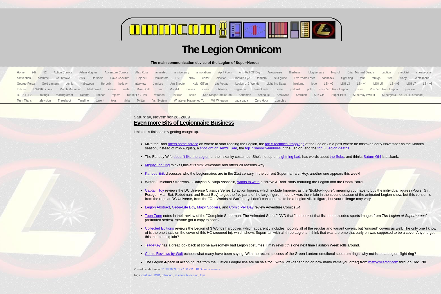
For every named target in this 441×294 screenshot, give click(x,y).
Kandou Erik (155, 173)
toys (202, 275)
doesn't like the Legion (192, 156)
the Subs (337, 156)
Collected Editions (159, 228)
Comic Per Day (241, 207)
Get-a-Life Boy (183, 207)
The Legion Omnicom (232, 49)
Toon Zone (153, 216)
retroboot (167, 275)
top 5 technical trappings (284, 144)
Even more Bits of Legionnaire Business (184, 122)
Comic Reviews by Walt (164, 254)
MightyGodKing (157, 165)
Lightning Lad (289, 156)
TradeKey (153, 245)
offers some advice (183, 144)
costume (146, 275)
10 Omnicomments (208, 269)
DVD (157, 275)
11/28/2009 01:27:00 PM (177, 269)
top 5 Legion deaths (333, 148)
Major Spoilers (208, 207)
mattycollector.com (383, 262)
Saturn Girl (372, 156)
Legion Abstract (157, 207)
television (192, 275)
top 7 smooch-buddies (263, 148)
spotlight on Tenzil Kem (218, 148)
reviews (180, 275)
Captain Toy (154, 190)
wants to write (248, 182)
